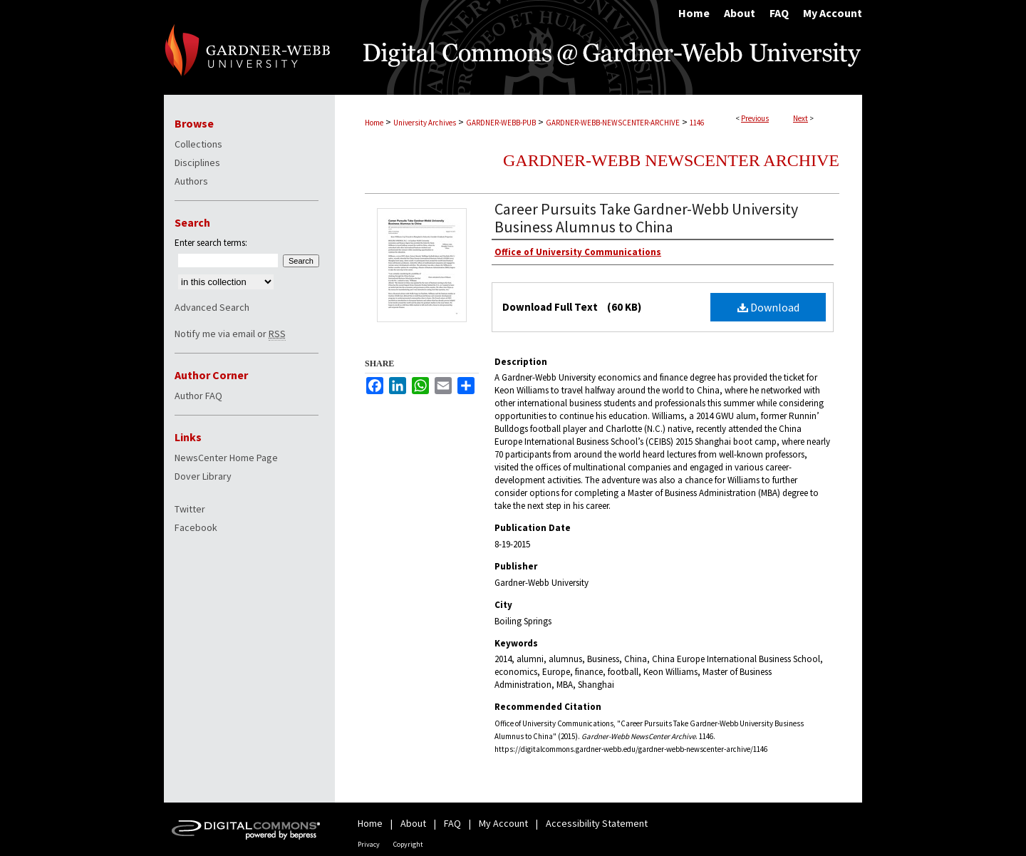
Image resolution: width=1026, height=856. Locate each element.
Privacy (369, 844)
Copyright (408, 844)
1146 (697, 123)
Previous (755, 118)
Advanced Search (212, 307)
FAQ (452, 823)
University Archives (424, 123)
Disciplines (197, 162)
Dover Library (203, 476)
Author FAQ (198, 395)
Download (768, 307)
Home (374, 123)
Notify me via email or (230, 333)
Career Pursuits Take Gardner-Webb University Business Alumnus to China (646, 218)
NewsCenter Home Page (226, 457)
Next (800, 118)
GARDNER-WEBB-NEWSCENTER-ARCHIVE (613, 123)
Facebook (196, 527)
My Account (503, 823)
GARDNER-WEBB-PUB (501, 123)
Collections (198, 144)
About (413, 823)
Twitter (190, 508)
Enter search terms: (211, 243)
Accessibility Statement (597, 823)
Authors (191, 181)
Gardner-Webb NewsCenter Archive (671, 160)
